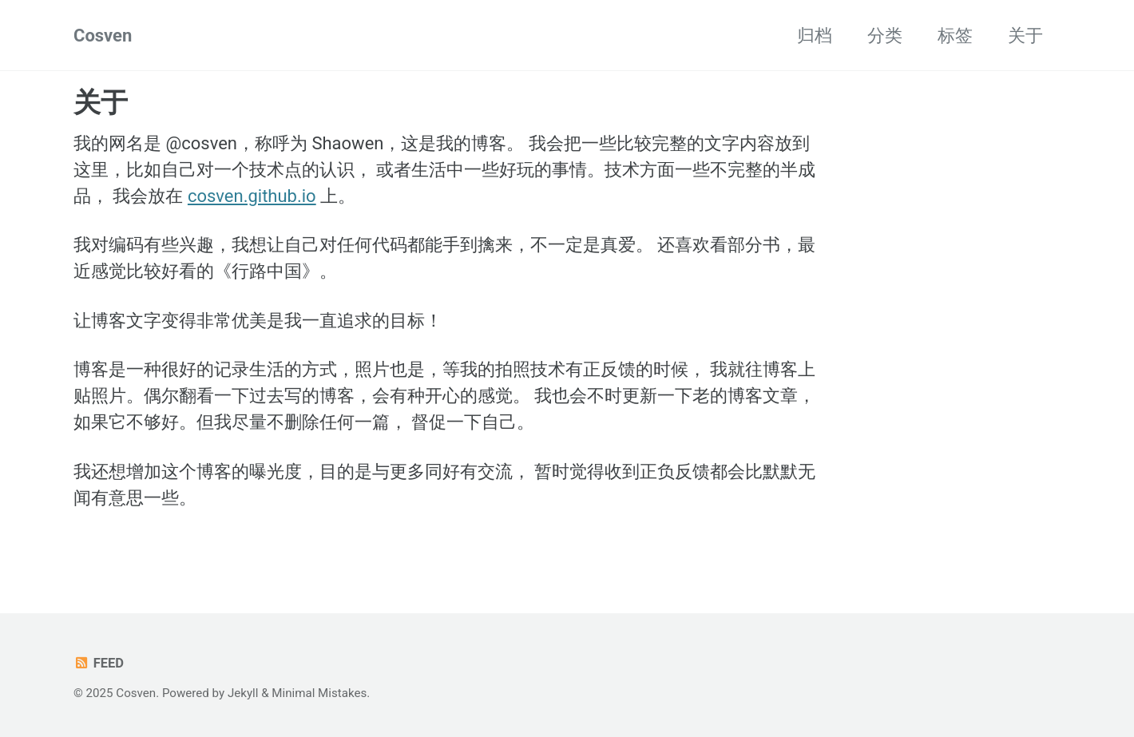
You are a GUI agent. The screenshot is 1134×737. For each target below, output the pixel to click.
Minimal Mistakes (319, 693)
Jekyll (243, 693)
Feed (98, 663)
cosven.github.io (252, 196)
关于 (1025, 36)
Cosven (102, 36)
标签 (955, 36)
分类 (884, 36)
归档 (814, 36)
